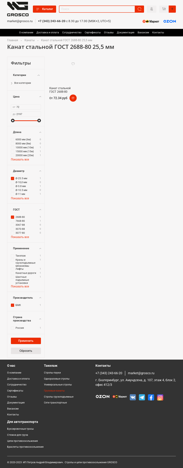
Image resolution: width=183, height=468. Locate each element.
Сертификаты (93, 32)
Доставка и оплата (47, 32)
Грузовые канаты (54, 390)
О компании (26, 32)
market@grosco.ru (20, 21)
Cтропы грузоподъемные (58, 396)
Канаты (29, 40)
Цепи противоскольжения (22, 441)
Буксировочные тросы (20, 428)
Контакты (158, 32)
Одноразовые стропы (57, 378)
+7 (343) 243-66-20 (51, 21)
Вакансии (143, 32)
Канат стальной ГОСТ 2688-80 (60, 89)
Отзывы (109, 32)
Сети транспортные (55, 402)
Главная (12, 40)
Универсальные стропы (58, 384)
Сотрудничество (71, 32)
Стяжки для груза (17, 434)
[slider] (12, 120)
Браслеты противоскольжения (25, 446)
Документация (125, 32)
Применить (25, 340)
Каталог (44, 9)
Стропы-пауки (52, 372)
